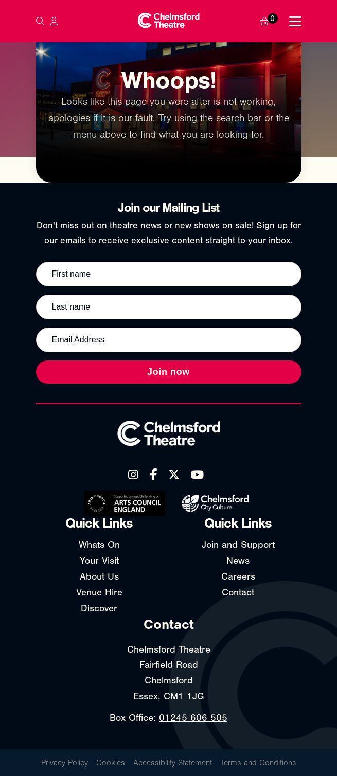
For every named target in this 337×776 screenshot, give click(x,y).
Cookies (110, 763)
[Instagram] (133, 474)
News (238, 560)
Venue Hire (99, 592)
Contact (238, 592)
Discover (99, 608)
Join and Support (238, 544)
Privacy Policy (64, 763)
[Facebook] (153, 474)
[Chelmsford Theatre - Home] (168, 21)
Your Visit (99, 560)
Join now (168, 372)
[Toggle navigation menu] (295, 21)
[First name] (168, 274)
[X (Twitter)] (174, 474)
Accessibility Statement (172, 763)
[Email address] (168, 340)
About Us (99, 576)
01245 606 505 (193, 718)
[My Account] (54, 21)
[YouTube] (197, 474)
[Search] (40, 21)
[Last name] (168, 307)
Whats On (99, 544)
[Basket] (271, 21)
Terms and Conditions (258, 763)
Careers (238, 576)
